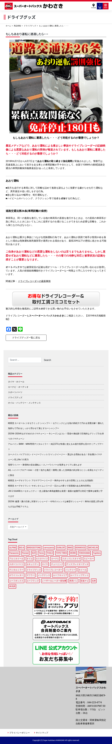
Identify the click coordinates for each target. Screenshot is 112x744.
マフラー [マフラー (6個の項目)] (31, 575)
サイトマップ (42, 733)
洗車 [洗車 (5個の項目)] (94, 581)
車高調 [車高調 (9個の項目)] (12, 586)
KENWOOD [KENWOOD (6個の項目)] (80, 547)
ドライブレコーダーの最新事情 (34, 281)
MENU (105, 6)
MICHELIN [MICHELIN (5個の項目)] (93, 547)
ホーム (8, 26)
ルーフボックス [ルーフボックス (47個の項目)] (16, 581)
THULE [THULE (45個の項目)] (50, 553)
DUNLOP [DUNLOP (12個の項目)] (61, 547)
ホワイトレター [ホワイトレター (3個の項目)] (16, 575)
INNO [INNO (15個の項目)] (70, 547)
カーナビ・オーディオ (18, 387)
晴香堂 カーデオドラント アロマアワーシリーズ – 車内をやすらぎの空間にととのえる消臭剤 (50, 480)
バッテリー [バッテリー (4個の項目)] (70, 570)
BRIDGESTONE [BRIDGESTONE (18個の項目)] (34, 547)
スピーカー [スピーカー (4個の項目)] (89, 558)
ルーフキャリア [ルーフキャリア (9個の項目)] (60, 575)
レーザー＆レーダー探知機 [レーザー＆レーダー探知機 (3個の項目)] (54, 581)
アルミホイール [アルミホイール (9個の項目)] (16, 558)
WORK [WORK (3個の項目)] (73, 553)
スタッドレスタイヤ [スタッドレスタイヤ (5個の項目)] (71, 558)
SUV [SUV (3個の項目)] (34, 553)
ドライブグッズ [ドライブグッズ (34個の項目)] (34, 570)
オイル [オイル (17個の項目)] (30, 558)
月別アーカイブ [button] (17, 527)
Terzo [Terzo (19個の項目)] (41, 553)
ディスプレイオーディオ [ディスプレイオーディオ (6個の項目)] (77, 564)
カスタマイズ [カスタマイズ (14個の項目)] (42, 558)
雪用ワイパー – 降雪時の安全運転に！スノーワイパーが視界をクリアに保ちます (45, 465)
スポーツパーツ (15, 392)
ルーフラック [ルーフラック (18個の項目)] (33, 581)
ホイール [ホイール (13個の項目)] (82, 570)
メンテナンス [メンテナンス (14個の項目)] (44, 575)
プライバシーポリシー (19, 733)
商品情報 (17, 26)
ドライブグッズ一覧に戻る (26, 337)
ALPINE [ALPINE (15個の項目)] (12, 547)
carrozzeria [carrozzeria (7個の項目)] (49, 547)
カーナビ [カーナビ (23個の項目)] (55, 558)
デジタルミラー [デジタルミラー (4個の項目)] (16, 570)
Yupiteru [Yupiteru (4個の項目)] (97, 553)
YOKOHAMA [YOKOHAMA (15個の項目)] (84, 553)
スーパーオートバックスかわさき (34, 6)
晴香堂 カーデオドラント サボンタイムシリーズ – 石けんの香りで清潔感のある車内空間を (49, 486)
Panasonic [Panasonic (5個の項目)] (14, 553)
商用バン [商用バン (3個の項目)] (73, 581)
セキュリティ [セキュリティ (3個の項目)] (33, 564)
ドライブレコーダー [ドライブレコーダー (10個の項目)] (53, 570)
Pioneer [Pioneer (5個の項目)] (25, 553)
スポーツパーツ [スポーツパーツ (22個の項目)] (16, 564)
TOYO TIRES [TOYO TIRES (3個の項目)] (61, 553)
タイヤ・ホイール (16, 382)
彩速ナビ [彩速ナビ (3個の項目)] (84, 581)
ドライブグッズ (30, 26)
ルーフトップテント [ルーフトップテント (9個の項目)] (79, 575)
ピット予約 (100, 6)
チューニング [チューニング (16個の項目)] (57, 564)
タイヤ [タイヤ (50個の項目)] (45, 564)
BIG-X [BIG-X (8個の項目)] (21, 547)
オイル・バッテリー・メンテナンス (24, 403)
